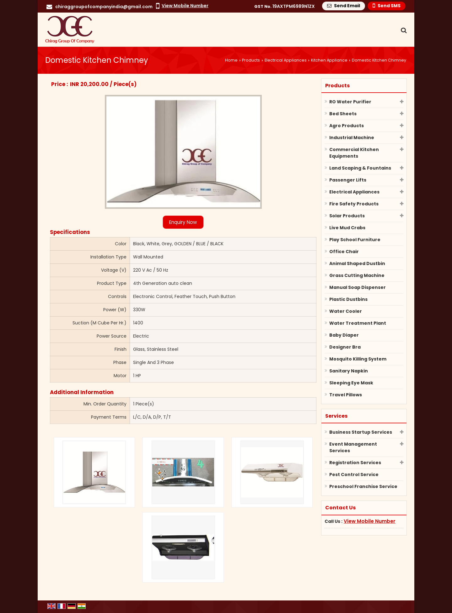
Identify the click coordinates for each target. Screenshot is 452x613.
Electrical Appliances (286, 60)
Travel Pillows (345, 395)
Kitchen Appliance (329, 60)
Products (251, 60)
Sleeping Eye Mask (351, 383)
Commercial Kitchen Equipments (354, 152)
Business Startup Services (360, 432)
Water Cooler (345, 311)
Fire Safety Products (354, 204)
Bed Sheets (343, 114)
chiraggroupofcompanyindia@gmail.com (104, 6)
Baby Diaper (344, 335)
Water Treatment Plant (357, 323)
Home (231, 60)
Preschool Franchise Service (363, 486)
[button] (185, 6)
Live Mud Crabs (347, 228)
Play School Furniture (354, 239)
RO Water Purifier (350, 102)
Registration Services (355, 462)
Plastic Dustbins (348, 299)
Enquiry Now (183, 222)
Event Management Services (353, 447)
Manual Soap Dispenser (357, 287)
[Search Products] (403, 30)
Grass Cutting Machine (357, 275)
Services (336, 416)
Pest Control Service (354, 474)
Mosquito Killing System (357, 359)
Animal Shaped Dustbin (357, 263)
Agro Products (346, 125)
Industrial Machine (351, 137)
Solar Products (347, 216)
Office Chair (344, 251)
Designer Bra (345, 347)
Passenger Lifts (347, 180)
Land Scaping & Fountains (360, 168)
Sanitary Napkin (348, 371)
